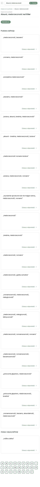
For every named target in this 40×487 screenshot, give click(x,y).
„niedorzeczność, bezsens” (20, 43)
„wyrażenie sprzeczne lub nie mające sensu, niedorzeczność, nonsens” (20, 202)
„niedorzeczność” (20, 222)
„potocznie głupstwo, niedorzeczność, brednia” (20, 400)
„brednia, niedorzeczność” (20, 241)
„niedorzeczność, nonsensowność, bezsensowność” (20, 360)
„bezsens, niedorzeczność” (20, 103)
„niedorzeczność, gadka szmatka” (20, 281)
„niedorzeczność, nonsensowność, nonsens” (20, 340)
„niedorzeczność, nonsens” (20, 261)
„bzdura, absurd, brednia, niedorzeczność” (20, 123)
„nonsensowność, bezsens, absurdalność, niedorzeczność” (20, 419)
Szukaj (33, 3)
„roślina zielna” (20, 445)
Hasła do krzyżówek (6, 9)
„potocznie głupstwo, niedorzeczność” (20, 380)
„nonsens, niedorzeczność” (20, 63)
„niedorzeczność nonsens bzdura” (20, 162)
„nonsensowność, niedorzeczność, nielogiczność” (20, 301)
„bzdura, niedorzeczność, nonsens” (20, 182)
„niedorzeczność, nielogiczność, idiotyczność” (20, 321)
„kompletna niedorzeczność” (20, 83)
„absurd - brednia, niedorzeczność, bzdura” (20, 142)
